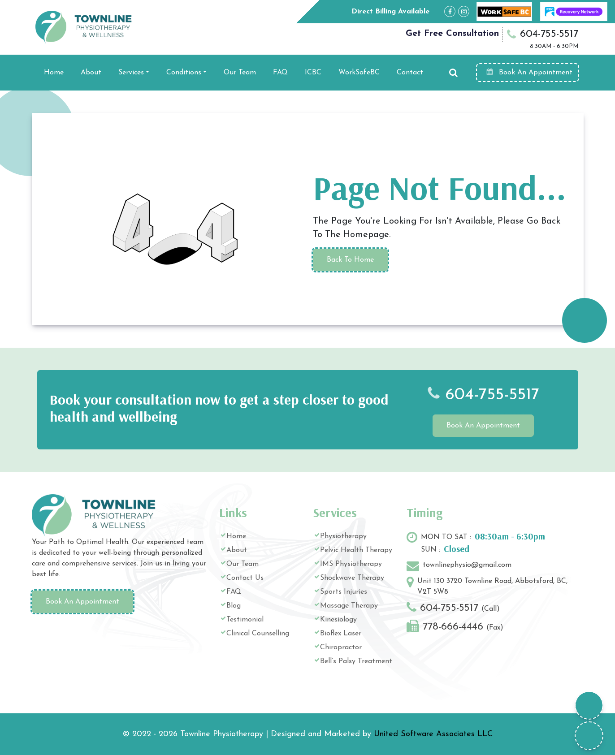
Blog (233, 605)
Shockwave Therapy (352, 578)
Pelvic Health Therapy (356, 550)
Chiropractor (341, 647)
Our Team (240, 72)
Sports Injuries (343, 591)
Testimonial (245, 619)
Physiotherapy (343, 536)
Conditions (183, 72)
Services (131, 72)
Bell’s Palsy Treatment (356, 661)
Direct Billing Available (390, 11)
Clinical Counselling (257, 633)
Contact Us (245, 578)
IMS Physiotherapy (351, 564)
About (91, 72)
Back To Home (350, 259)
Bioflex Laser (340, 633)
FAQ (280, 72)
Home (54, 72)
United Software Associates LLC (433, 734)
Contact (410, 72)
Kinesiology (338, 619)
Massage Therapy (349, 605)
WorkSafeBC (359, 72)
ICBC (313, 72)
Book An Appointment (529, 72)
